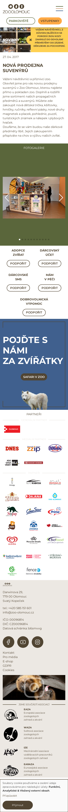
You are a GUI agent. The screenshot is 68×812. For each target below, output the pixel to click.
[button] (19, 239)
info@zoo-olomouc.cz (18, 612)
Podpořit (18, 263)
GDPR (7, 665)
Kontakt (9, 652)
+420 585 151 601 (20, 608)
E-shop (8, 661)
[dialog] (34, 795)
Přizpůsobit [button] (10, 795)
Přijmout (17, 805)
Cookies (8, 670)
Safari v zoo (34, 377)
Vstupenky (50, 21)
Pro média (10, 657)
